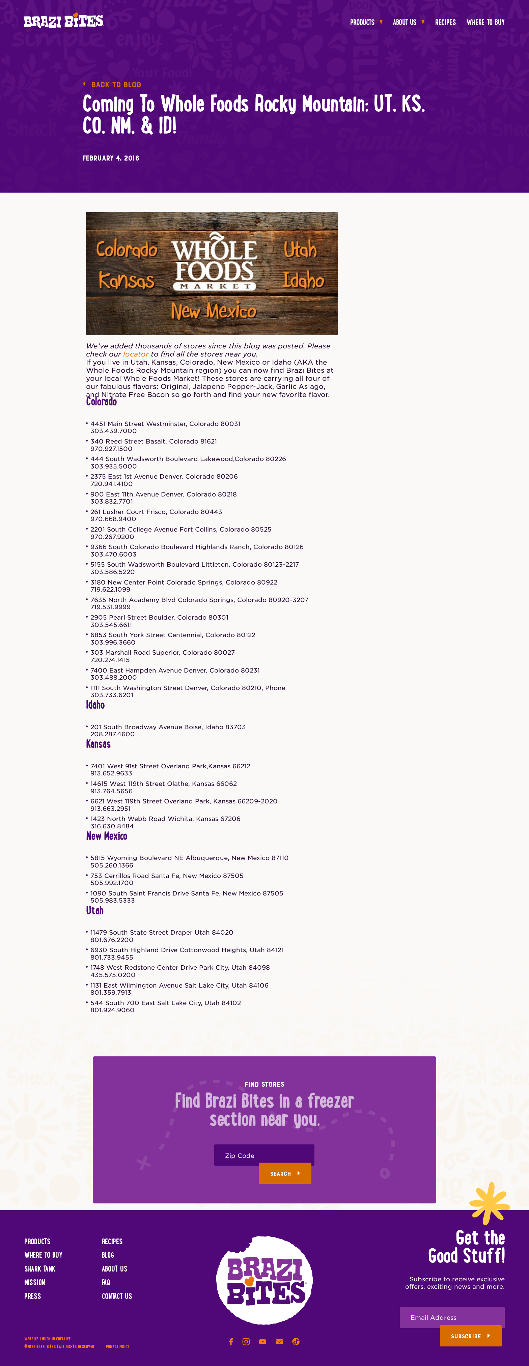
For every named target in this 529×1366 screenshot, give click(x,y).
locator (136, 354)
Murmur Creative (56, 1339)
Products (366, 23)
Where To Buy (486, 23)
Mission (34, 1283)
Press (32, 1297)
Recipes (445, 23)
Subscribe (470, 1336)
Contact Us (117, 1297)
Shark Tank (39, 1269)
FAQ (106, 1283)
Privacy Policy (117, 1346)
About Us (408, 23)
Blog (108, 1256)
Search (285, 1173)
